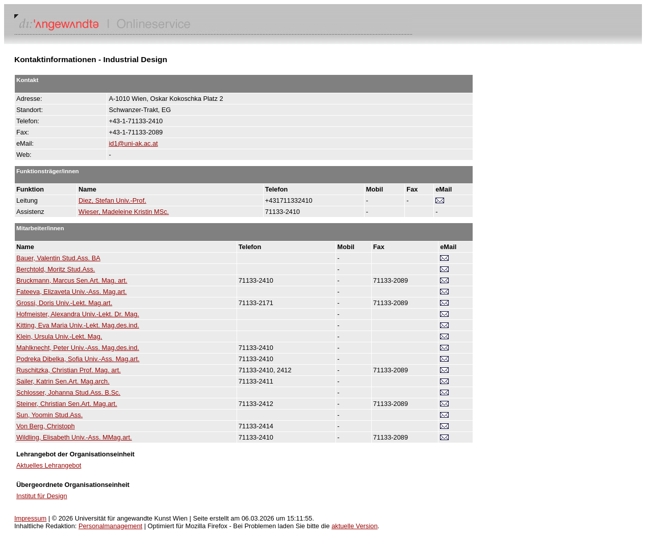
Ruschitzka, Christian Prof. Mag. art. (68, 370)
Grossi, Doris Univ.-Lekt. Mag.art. (64, 303)
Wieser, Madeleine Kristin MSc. (124, 211)
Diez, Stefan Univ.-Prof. (112, 200)
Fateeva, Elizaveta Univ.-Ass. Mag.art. (71, 291)
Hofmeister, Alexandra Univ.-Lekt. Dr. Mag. (77, 314)
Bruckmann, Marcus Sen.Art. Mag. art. (71, 280)
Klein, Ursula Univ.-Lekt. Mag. (59, 336)
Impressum (30, 518)
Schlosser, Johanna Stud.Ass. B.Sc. (68, 392)
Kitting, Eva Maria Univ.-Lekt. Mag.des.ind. (77, 325)
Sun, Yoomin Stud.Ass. (49, 415)
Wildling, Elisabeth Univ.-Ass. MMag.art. (74, 437)
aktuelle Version (354, 526)
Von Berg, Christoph (45, 426)
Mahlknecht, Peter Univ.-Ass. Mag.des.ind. (77, 347)
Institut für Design (41, 496)
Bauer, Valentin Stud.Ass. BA (58, 258)
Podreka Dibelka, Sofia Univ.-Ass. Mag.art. (78, 359)
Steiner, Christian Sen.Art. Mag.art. (66, 403)
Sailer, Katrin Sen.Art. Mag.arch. (63, 381)
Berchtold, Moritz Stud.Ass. (55, 269)
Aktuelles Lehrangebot (48, 465)
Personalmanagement (110, 526)
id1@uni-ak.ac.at (133, 143)
